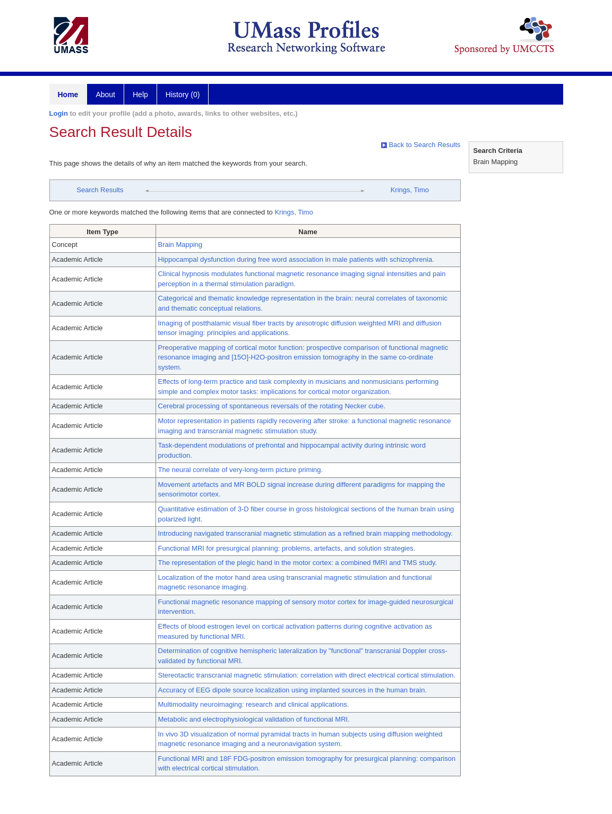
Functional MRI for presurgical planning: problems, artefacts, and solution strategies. (287, 548)
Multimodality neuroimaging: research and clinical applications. (253, 704)
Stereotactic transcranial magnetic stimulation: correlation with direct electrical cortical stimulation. (307, 675)
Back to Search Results (421, 145)
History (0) (183, 94)
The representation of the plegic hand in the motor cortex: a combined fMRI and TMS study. (297, 563)
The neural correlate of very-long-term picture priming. (240, 470)
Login (58, 113)
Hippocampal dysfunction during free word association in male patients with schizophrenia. (296, 259)
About (105, 94)
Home (68, 94)
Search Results (99, 190)
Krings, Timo (410, 190)
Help (140, 94)
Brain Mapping (180, 245)
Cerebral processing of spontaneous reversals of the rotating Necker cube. (272, 406)
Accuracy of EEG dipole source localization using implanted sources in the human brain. (292, 690)
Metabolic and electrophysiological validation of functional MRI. (254, 719)
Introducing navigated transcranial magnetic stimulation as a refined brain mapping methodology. (305, 533)
